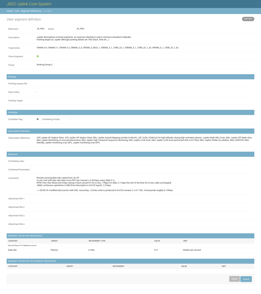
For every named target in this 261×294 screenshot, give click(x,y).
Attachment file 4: (16, 224)
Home (10, 11)
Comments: (13, 178)
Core (16, 11)
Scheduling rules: (16, 161)
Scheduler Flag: (15, 119)
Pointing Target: (15, 100)
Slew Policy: (14, 92)
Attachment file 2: (16, 207)
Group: (11, 65)
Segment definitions (31, 11)
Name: (51, 29)
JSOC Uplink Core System (29, 4)
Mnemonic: (13, 29)
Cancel (246, 279)
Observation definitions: (19, 138)
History (248, 19)
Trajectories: (14, 48)
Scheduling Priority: (51, 119)
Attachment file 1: (16, 198)
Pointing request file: (17, 83)
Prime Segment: (15, 56)
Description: (14, 37)
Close (234, 279)
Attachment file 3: (16, 215)
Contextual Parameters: (19, 169)
